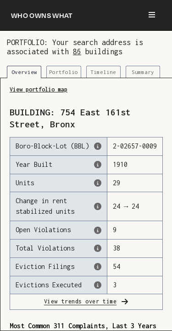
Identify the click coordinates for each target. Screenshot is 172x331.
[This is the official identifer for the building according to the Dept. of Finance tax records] (97, 146)
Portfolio (63, 72)
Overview (24, 72)
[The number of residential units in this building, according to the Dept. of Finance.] (97, 183)
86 (77, 51)
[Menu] (151, 15)
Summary (143, 72)
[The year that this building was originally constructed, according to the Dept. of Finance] (97, 164)
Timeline (103, 72)
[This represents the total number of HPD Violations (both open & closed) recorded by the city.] (97, 248)
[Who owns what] (42, 15)
